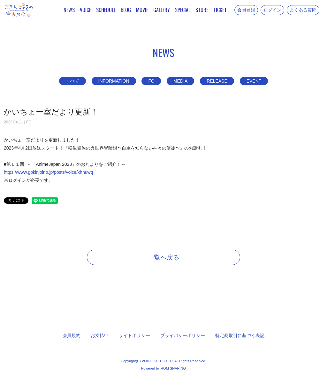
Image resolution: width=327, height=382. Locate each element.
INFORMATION (113, 81)
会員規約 (71, 335)
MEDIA (180, 81)
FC (151, 81)
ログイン (272, 9)
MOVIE (142, 10)
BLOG (126, 10)
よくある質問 (303, 9)
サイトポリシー (134, 335)
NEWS (69, 10)
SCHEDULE (106, 10)
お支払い (100, 335)
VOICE (85, 10)
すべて (72, 81)
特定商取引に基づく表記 (239, 335)
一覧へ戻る (163, 257)
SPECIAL (182, 10)
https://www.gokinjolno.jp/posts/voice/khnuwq (48, 172)
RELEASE (217, 81)
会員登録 (246, 9)
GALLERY (161, 10)
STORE (201, 10)
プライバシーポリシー (182, 335)
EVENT (254, 81)
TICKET (220, 10)
